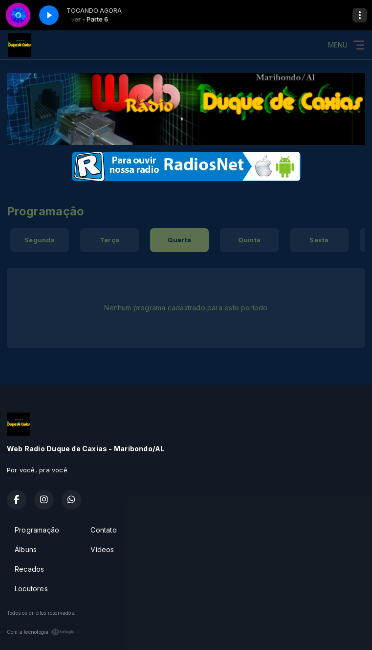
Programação (37, 530)
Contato (103, 530)
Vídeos (102, 549)
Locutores (31, 588)
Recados (29, 569)
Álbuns (26, 549)
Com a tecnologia (41, 631)
